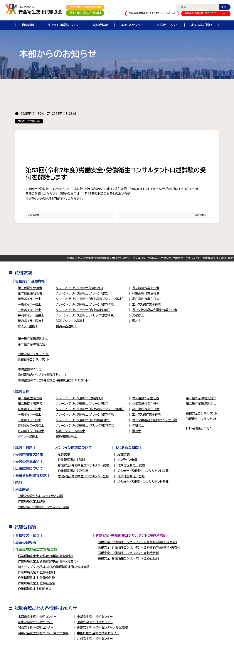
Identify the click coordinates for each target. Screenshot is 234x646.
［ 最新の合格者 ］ (26, 542)
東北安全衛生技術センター (35, 622)
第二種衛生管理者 (30, 293)
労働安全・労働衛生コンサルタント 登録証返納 (128, 558)
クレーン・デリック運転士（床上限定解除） (83, 310)
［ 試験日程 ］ (22, 392)
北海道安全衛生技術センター (37, 616)
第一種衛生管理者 (30, 288)
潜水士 (136, 321)
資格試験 (28, 25)
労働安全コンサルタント (33, 354)
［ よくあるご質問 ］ (126, 448)
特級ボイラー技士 (29, 299)
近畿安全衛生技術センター (95, 622)
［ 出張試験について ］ (29, 468)
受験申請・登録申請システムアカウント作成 (149, 13)
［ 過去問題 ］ (22, 489)
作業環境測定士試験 (71, 459)
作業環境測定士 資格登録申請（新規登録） (45, 556)
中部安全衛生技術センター (95, 616)
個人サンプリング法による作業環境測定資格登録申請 (53, 567)
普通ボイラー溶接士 (31, 321)
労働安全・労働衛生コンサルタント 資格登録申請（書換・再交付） (140, 547)
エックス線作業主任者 (146, 304)
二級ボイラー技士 (29, 310)
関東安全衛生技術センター (35, 627)
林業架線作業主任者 (146, 293)
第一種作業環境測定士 (33, 338)
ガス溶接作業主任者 (145, 288)
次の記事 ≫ (200, 215)
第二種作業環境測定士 (33, 344)
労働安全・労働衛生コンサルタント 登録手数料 (128, 553)
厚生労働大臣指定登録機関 (85, 12)
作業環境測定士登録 (131, 476)
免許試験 (64, 454)
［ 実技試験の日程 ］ (199, 429)
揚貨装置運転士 (66, 326)
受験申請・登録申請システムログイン (202, 13)
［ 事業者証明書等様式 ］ (31, 475)
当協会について (167, 25)
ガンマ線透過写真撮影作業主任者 (154, 310)
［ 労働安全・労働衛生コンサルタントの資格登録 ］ (130, 535)
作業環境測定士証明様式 (34, 589)
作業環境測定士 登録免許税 (36, 577)
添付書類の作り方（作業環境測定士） (42, 374)
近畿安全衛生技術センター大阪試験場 (102, 627)
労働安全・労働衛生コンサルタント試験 (83, 465)
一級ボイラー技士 (29, 304)
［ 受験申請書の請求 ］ (29, 455)
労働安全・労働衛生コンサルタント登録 (83, 476)
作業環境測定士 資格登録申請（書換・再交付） (48, 561)
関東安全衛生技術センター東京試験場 (43, 633)
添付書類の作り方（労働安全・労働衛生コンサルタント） (54, 380)
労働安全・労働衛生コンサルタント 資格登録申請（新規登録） (137, 542)
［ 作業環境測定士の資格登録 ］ (36, 549)
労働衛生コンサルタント (33, 359)
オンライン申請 (127, 459)
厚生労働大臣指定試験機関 (85, 7)
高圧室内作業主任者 (146, 299)
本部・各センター (132, 25)
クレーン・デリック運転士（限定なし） (79, 288)
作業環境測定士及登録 (73, 471)
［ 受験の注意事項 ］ (27, 462)
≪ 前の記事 (33, 215)
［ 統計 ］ (19, 482)
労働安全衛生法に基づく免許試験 (40, 496)
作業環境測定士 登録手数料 (36, 572)
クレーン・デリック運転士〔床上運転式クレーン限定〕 (90, 299)
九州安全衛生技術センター (95, 638)
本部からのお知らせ (28, 121)
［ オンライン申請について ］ (73, 448)
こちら (48, 193)
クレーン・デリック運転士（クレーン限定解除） (85, 304)
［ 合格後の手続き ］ (27, 535)
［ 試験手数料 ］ (24, 448)
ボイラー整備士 (28, 326)
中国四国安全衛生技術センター (98, 633)
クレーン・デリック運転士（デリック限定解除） (85, 315)
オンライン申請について (63, 25)
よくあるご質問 (201, 25)
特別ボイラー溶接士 (31, 315)
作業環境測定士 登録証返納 (36, 583)
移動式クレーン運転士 (70, 321)
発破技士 (138, 315)
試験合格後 (100, 25)
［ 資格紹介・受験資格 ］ (30, 281)
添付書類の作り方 (30, 369)
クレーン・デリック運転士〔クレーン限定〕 (82, 293)
